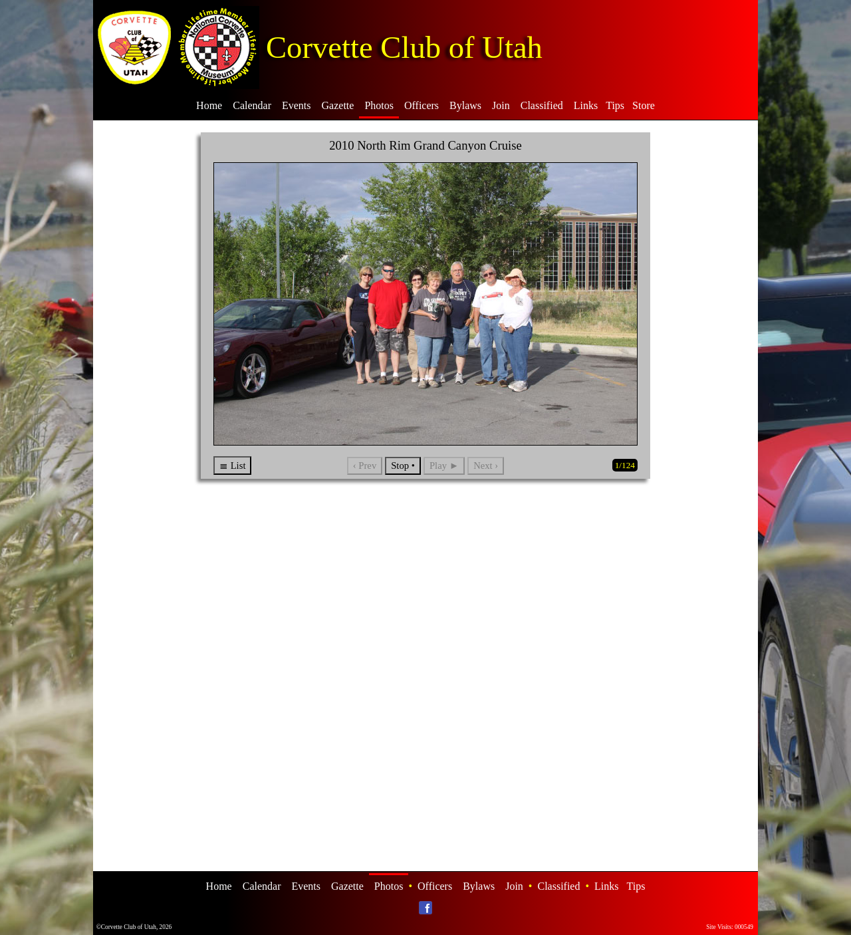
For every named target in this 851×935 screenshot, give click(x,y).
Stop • (403, 465)
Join (501, 105)
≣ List (232, 465)
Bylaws (465, 105)
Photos (379, 105)
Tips (615, 105)
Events (296, 105)
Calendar (252, 105)
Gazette (338, 105)
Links (586, 105)
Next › (485, 465)
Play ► (444, 465)
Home (209, 105)
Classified (542, 105)
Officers (421, 105)
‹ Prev (364, 465)
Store (643, 105)
